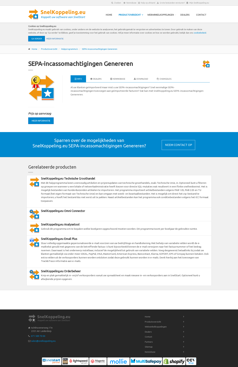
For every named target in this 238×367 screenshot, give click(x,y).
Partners (149, 342)
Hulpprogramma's (69, 49)
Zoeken (116, 3)
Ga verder (36, 39)
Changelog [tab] (164, 79)
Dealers (185, 15)
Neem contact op (178, 144)
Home (109, 15)
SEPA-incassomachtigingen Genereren (99, 49)
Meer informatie (55, 39)
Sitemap (149, 347)
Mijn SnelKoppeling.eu (198, 2)
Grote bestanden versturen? (171, 2)
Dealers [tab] (96, 79)
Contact (201, 15)
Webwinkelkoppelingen (160, 15)
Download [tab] (141, 79)
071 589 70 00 (38, 336)
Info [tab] (78, 79)
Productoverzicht (130, 15)
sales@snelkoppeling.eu (43, 341)
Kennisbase (130, 2)
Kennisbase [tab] (117, 79)
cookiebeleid (200, 32)
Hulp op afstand (146, 2)
